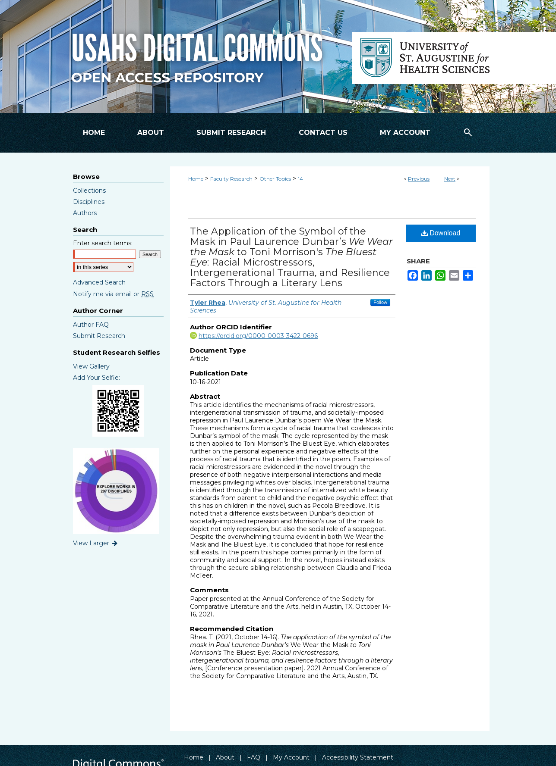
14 (300, 178)
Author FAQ (91, 324)
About (225, 757)
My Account (291, 757)
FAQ (253, 757)
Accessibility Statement (357, 757)
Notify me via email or (113, 294)
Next (449, 178)
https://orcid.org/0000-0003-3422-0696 (258, 336)
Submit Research (99, 336)
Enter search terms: (103, 243)
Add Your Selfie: (96, 377)
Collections (89, 190)
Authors (85, 213)
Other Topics (275, 178)
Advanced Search (99, 282)
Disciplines (88, 202)
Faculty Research (231, 178)
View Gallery (91, 366)
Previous (419, 178)
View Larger (96, 543)
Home (195, 178)
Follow (380, 302)
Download (441, 233)
